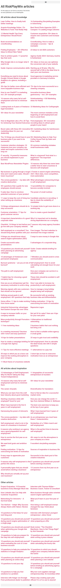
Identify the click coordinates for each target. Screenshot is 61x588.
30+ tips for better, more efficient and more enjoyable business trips (15, 87)
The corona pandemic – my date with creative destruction (15, 181)
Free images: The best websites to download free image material (43, 231)
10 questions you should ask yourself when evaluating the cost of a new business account (15, 543)
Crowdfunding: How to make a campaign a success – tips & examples (42, 44)
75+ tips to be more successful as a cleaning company (44, 87)
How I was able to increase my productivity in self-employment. (43, 284)
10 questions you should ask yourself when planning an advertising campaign (15, 251)
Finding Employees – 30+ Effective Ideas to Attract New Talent (14, 51)
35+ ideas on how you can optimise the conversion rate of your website (44, 63)
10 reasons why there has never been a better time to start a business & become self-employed (44, 166)
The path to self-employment (12, 271)
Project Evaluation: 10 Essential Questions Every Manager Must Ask (15, 488)
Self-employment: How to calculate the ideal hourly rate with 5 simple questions (44, 344)
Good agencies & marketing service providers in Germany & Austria (44, 77)
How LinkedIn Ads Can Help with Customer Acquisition (13, 494)
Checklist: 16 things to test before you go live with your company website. (15, 225)
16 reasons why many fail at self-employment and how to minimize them (14, 101)
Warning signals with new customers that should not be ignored (15, 290)
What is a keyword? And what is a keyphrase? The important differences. (43, 157)
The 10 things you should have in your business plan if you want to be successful (15, 139)
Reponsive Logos (37, 307)
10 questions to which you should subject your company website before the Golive (45, 551)
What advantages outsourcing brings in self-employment (44, 181)
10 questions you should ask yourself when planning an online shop (15, 559)
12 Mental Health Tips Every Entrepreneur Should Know (12, 35)
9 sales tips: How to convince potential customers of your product (15, 193)
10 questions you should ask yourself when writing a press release (44, 536)
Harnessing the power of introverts (14, 411)
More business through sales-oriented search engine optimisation (45, 494)
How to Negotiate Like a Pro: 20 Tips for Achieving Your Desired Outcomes (15, 122)
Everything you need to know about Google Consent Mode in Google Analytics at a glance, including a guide (14, 79)
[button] (45, 2)
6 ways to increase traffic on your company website (14, 314)
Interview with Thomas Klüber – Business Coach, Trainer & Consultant (45, 488)
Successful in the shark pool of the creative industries (44, 457)
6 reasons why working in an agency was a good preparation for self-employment (15, 431)
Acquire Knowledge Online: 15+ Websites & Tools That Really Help (14, 29)
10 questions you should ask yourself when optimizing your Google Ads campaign (15, 529)
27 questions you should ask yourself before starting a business (44, 463)
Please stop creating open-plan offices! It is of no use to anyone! (43, 579)
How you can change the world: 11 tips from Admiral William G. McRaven (45, 400)
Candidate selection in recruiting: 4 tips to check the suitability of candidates (44, 200)
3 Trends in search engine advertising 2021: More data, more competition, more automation (45, 174)
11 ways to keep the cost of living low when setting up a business (15, 199)
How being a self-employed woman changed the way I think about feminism (44, 507)
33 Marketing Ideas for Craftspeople (44, 107)
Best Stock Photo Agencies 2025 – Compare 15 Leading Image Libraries (44, 29)
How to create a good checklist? (42, 212)
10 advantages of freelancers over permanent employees (14, 258)
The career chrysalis (9, 389)
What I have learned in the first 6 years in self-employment (13, 406)
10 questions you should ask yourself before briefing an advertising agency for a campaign (44, 566)
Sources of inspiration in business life (45, 449)
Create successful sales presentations (10, 244)
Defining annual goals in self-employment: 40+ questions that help (15, 296)
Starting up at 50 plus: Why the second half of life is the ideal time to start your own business (44, 70)
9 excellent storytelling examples (43, 443)
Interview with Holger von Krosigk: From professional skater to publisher (15, 579)
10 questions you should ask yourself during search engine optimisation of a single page (15, 521)
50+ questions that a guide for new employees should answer (14, 187)
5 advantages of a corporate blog (43, 243)
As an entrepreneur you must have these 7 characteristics (43, 418)
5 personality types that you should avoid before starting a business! (14, 469)
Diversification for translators (41, 389)
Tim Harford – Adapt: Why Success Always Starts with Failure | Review (14, 506)
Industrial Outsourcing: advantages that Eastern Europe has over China (14, 308)
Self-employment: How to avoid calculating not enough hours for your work (45, 265)
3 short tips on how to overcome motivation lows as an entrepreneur (44, 355)
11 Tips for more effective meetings (15, 350)
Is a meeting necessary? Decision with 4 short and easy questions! (14, 333)
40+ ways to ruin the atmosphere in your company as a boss (44, 438)
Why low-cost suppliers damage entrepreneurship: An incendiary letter (45, 573)
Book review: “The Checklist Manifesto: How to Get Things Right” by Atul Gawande (44, 529)
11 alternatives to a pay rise (41, 350)
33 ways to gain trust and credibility (44, 338)
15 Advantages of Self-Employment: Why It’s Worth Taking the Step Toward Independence (15, 375)
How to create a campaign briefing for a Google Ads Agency (15, 343)
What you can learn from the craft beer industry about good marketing (15, 394)
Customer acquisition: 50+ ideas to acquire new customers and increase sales (44, 36)
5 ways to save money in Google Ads (44, 237)
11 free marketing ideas (10, 326)
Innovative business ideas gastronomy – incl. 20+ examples (43, 93)
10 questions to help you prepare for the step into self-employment (15, 536)
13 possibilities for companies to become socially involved (43, 187)
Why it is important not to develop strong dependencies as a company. (44, 219)
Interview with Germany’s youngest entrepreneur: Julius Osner (44, 514)
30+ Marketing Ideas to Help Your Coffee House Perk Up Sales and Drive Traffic (43, 139)
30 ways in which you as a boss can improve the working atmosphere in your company (14, 356)
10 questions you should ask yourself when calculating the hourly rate (44, 542)
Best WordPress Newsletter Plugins (14, 164)
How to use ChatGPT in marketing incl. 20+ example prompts (14, 93)
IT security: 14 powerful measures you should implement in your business (14, 157)
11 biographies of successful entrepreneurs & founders (41, 374)
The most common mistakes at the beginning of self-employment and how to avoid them (44, 115)
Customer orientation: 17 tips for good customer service (13, 213)
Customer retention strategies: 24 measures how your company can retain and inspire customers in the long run (14, 148)
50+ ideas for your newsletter (12, 113)
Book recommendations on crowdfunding (11, 43)
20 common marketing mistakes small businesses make (43, 146)
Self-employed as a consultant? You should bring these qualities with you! (15, 231)
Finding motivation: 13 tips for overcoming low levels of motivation (44, 302)
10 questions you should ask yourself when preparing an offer (44, 520)
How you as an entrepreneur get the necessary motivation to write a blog (15, 284)
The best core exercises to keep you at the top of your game (44, 406)
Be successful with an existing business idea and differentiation (43, 296)
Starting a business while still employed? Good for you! (12, 400)
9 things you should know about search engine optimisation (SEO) (14, 238)
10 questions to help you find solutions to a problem (12, 573)
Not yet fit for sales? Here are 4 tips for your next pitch (44, 314)
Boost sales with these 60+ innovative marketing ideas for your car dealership (15, 131)
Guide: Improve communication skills (15, 68)
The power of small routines (41, 192)
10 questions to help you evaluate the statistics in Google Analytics (15, 550)
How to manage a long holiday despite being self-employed (42, 290)
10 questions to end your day (12, 564)
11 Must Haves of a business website (15, 362)
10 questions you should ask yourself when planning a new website (44, 559)
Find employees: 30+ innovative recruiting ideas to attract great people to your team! (42, 123)
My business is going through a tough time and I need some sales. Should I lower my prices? (15, 174)
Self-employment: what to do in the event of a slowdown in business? (14, 424)
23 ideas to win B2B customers (42, 50)
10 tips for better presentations (13, 338)
